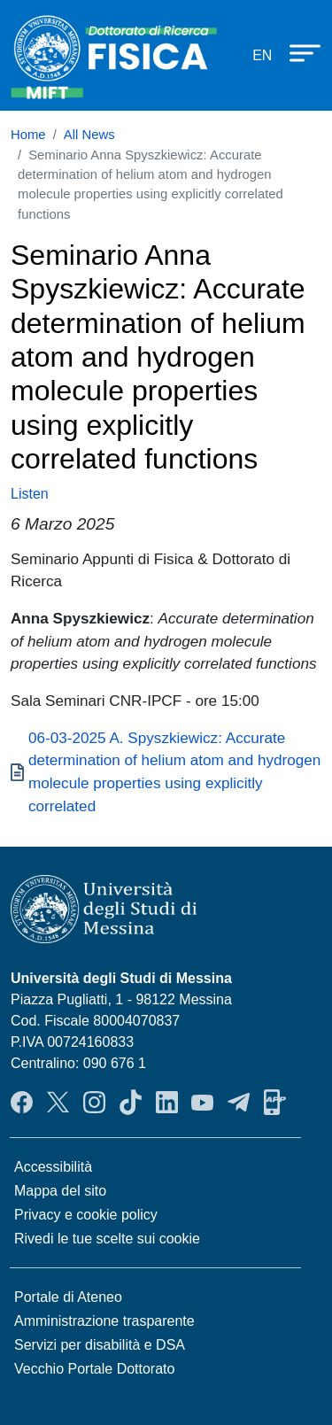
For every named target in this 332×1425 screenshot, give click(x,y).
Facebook (22, 1101)
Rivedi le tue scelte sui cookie (107, 1238)
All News (89, 135)
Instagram (94, 1101)
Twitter (58, 1101)
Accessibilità (53, 1166)
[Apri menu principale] (296, 52)
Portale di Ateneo (68, 1297)
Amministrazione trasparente (104, 1320)
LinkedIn (167, 1101)
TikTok (131, 1101)
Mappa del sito (60, 1190)
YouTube (202, 1101)
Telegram (239, 1101)
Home (28, 135)
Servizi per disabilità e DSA (99, 1344)
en (262, 55)
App (275, 1101)
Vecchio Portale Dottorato (94, 1368)
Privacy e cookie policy (86, 1214)
